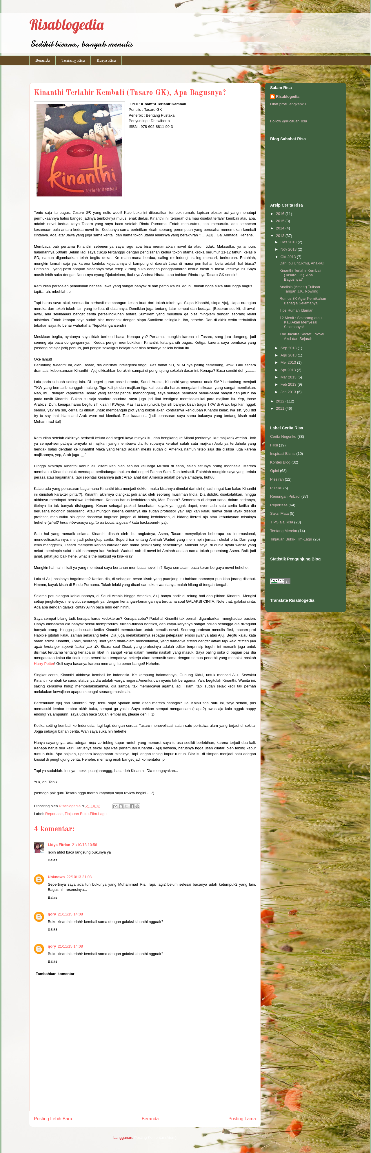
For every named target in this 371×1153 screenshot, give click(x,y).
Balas (52, 860)
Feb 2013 (289, 384)
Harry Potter (44, 663)
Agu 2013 (289, 355)
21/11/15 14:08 (70, 914)
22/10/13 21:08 (79, 877)
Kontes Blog (280, 462)
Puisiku (276, 488)
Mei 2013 (289, 362)
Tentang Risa (73, 60)
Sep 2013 (289, 348)
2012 (280, 401)
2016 (280, 214)
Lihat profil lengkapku (288, 104)
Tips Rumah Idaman (296, 310)
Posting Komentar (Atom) (155, 1137)
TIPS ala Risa (281, 522)
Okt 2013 (289, 257)
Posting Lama (242, 1118)
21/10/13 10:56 (84, 845)
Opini (274, 470)
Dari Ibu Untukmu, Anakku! (301, 263)
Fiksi (274, 445)
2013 (280, 235)
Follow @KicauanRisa (288, 121)
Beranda (42, 60)
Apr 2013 (289, 370)
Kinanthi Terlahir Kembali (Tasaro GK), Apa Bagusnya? (300, 275)
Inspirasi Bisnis (282, 453)
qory (52, 914)
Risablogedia (66, 24)
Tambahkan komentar (55, 974)
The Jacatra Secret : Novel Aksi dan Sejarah (301, 336)
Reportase (54, 814)
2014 (280, 228)
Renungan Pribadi (285, 496)
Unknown (56, 877)
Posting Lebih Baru (53, 1118)
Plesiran (277, 479)
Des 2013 (289, 242)
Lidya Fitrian (59, 845)
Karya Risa (106, 60)
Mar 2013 (289, 377)
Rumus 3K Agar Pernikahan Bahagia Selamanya (302, 300)
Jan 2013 (289, 392)
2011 (280, 408)
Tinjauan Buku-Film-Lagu (86, 814)
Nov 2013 (289, 249)
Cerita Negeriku (283, 436)
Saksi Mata (279, 513)
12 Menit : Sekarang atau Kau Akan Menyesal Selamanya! (300, 322)
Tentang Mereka (283, 531)
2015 (280, 221)
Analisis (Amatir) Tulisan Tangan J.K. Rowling (299, 289)
